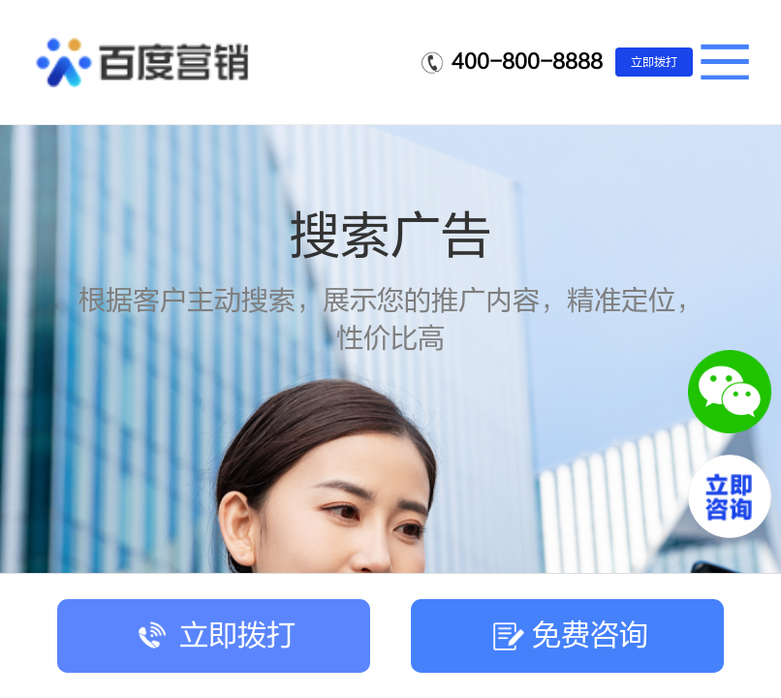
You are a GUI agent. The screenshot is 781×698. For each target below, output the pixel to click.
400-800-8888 (527, 61)
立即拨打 (654, 62)
